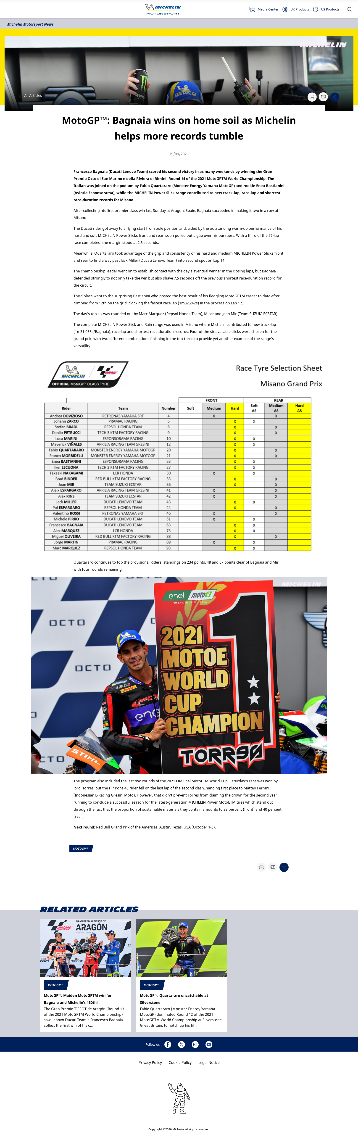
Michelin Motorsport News (30, 24)
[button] (350, 9)
